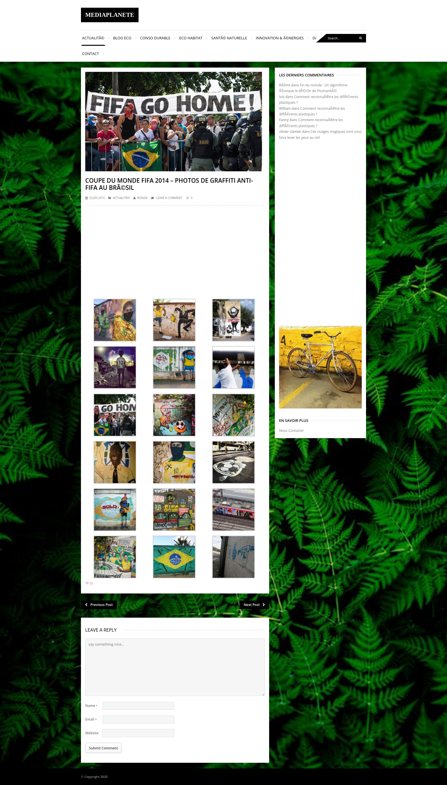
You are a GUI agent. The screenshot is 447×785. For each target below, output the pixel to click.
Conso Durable (155, 37)
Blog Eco (122, 37)
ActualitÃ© (93, 37)
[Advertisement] (175, 250)
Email (91, 719)
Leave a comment (169, 198)
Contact (90, 53)
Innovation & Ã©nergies (280, 37)
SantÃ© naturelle (229, 37)
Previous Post (99, 604)
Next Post (254, 604)
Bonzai (142, 198)
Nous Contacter (291, 430)
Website (92, 733)
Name (91, 705)
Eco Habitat (190, 37)
